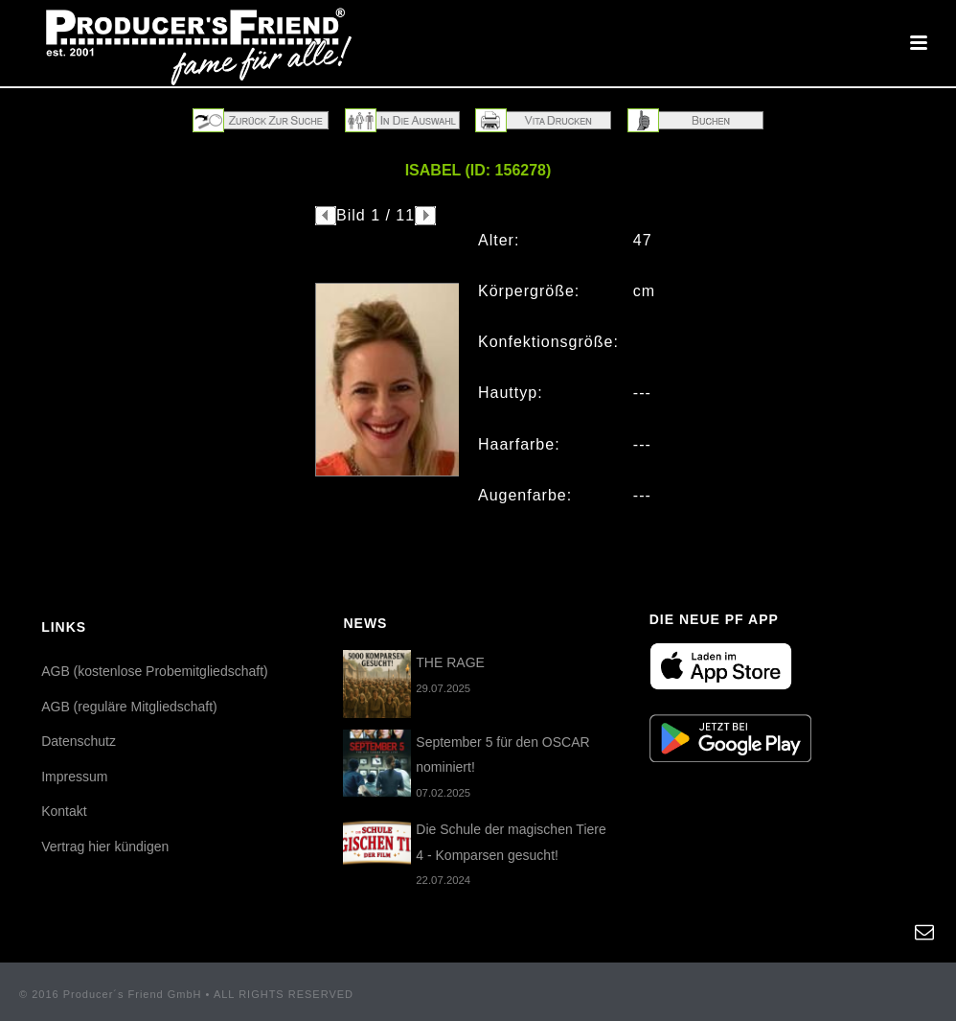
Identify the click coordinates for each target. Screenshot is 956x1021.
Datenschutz (78, 741)
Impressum (74, 776)
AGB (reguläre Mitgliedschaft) (129, 706)
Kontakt (63, 811)
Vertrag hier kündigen (105, 846)
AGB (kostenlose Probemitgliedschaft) (154, 671)
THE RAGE (450, 662)
